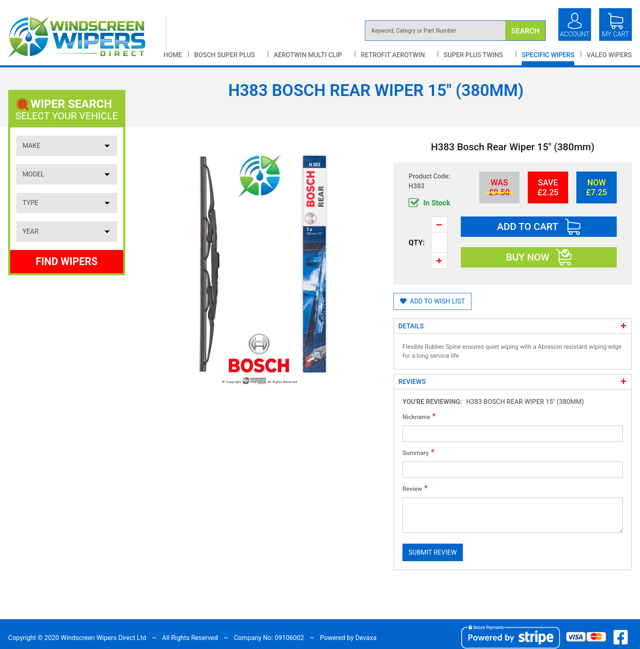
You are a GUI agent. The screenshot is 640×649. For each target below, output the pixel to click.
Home (172, 55)
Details (411, 326)
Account (575, 34)
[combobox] (455, 30)
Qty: (417, 242)
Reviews (412, 382)
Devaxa (365, 638)
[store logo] (87, 36)
